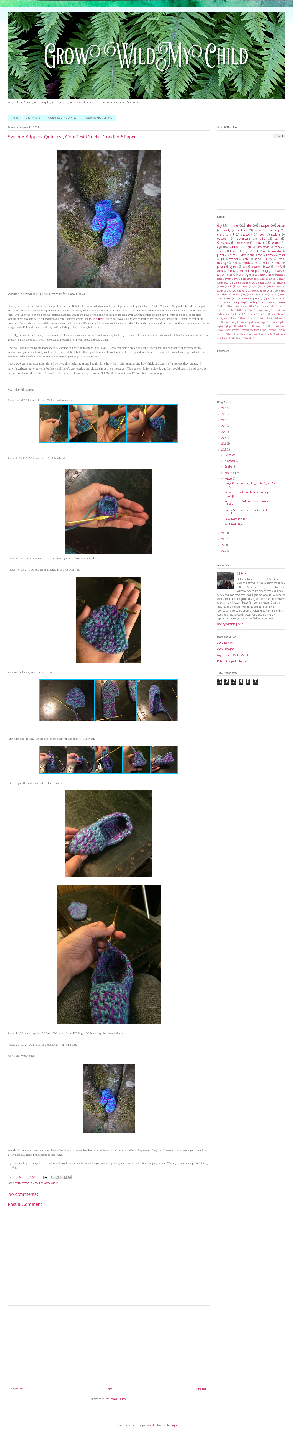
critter (228, 279)
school (229, 302)
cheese (271, 286)
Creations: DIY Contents (62, 117)
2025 (224, 414)
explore (275, 234)
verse (282, 302)
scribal (246, 259)
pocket (240, 326)
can (251, 310)
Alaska (281, 226)
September (231, 473)
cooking (220, 291)
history (278, 271)
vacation (273, 302)
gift (222, 259)
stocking (282, 330)
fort (245, 314)
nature (260, 243)
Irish (279, 259)
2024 (224, 420)
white (270, 334)
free (235, 263)
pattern (282, 279)
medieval (233, 259)
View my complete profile (230, 624)
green (280, 291)
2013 (224, 533)
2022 (224, 432)
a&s (252, 255)
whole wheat (280, 334)
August (229, 478)
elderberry (242, 291)
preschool (256, 267)
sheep (244, 330)
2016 (224, 444)
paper (264, 322)
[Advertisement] (108, 1345)
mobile (273, 294)
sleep (264, 330)
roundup (220, 302)
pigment (234, 267)
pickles (282, 322)
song (221, 283)
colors (219, 279)
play (244, 267)
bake (260, 255)
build (239, 310)
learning (274, 230)
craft (17, 1183)
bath (229, 286)
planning (246, 298)
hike (268, 263)
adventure (243, 239)
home (234, 225)
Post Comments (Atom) (115, 1399)
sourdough (253, 302)
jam (218, 318)
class (283, 310)
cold (265, 251)
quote (268, 298)
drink (236, 279)
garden (256, 279)
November (230, 461)
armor (280, 306)
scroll (228, 330)
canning (259, 310)
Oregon (245, 251)
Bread (231, 306)
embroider (237, 314)
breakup (252, 271)
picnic (221, 326)
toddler (39, 1183)
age (219, 247)
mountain (266, 279)
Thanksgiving (280, 283)
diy (32, 1183)
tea (230, 275)
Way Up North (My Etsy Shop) (232, 655)
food (262, 234)
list (260, 294)
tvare (230, 334)
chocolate (279, 275)
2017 (224, 438)
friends (246, 263)
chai (270, 275)
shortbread (254, 330)
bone (254, 286)
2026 (224, 408)
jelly (244, 294)
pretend (249, 326)
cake (245, 310)
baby (258, 230)
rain (266, 326)
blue (232, 310)
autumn (242, 230)
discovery (246, 234)
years (254, 283)
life (249, 225)
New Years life (269, 306)
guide (260, 314)
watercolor (253, 334)
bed (227, 310)
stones (222, 334)
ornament (242, 322)
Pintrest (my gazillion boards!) (232, 661)
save (221, 330)
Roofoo (152, 1425)
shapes (236, 330)
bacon (262, 275)
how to (226, 294)
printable (221, 255)
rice (283, 326)
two (237, 334)
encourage (222, 263)
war (243, 334)
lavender (253, 318)
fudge (252, 314)
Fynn (249, 247)
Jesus (269, 283)
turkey (264, 302)
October (229, 467)
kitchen (234, 318)
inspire (236, 294)
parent (228, 298)
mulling (234, 322)
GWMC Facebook (225, 643)
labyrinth (243, 318)
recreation (275, 326)
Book (262, 283)
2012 (224, 539)
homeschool (277, 251)
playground (230, 326)
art (232, 234)
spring (228, 283)
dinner (221, 314)
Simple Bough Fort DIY (235, 519)
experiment (246, 279)
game (272, 291)
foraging (266, 271)
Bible (256, 259)
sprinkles (272, 330)
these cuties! (96, 318)
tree (232, 255)
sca (277, 239)
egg (228, 314)
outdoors (221, 251)
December (230, 455)
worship (240, 338)
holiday (278, 247)
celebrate (243, 243)
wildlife (223, 306)
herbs (273, 314)
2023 (224, 426)
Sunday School (235, 271)
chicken (276, 310)
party (237, 298)
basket (220, 310)
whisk (262, 334)
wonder (245, 283)
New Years (254, 306)
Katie (243, 573)
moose (226, 322)
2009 (224, 551)
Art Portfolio (33, 117)
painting (221, 267)
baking (222, 286)
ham (266, 314)
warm (47, 1183)
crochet (25, 1183)
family (226, 230)
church (282, 255)
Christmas (223, 243)
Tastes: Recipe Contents (98, 117)
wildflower (223, 338)
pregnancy (257, 298)
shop (237, 302)
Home (14, 117)
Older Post (201, 1389)
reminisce (279, 298)
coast (280, 286)
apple (256, 251)
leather (263, 318)
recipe (264, 225)
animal (254, 275)
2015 (224, 449)
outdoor (222, 239)
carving (267, 310)
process (259, 326)
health (258, 263)
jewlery (225, 318)
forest (263, 291)
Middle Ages (242, 306)
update (242, 255)
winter (54, 1183)
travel (236, 283)
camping (262, 286)
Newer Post (17, 1389)
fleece (254, 291)
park (274, 279)
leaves (252, 294)
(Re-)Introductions (233, 524)
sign (244, 302)
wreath (249, 338)
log (266, 294)
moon (219, 322)
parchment (273, 322)
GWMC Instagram (225, 649)
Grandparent (263, 247)
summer (234, 247)
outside (220, 275)
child (262, 239)
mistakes (279, 318)
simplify (278, 267)
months (278, 263)
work (232, 338)
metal (271, 318)
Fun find (268, 259)
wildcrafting (242, 275)
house (280, 314)
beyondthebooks (241, 286)
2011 (223, 545)
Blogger (174, 1425)
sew (268, 267)
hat (218, 294)
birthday (270, 255)
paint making (254, 322)
